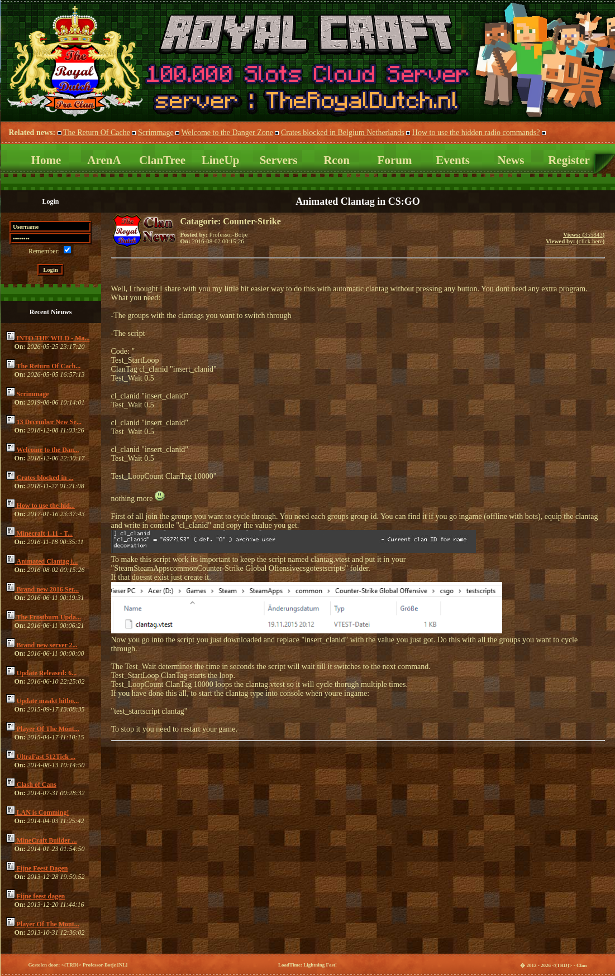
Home (46, 160)
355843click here (575, 237)
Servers (279, 160)
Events (453, 160)
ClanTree (162, 160)
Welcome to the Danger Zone (227, 132)
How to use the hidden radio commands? (476, 132)
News (511, 160)
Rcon (336, 160)
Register (569, 160)
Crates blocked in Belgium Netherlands (342, 132)
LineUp (221, 160)
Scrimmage (156, 132)
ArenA (104, 160)
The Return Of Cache (96, 132)
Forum (395, 160)
